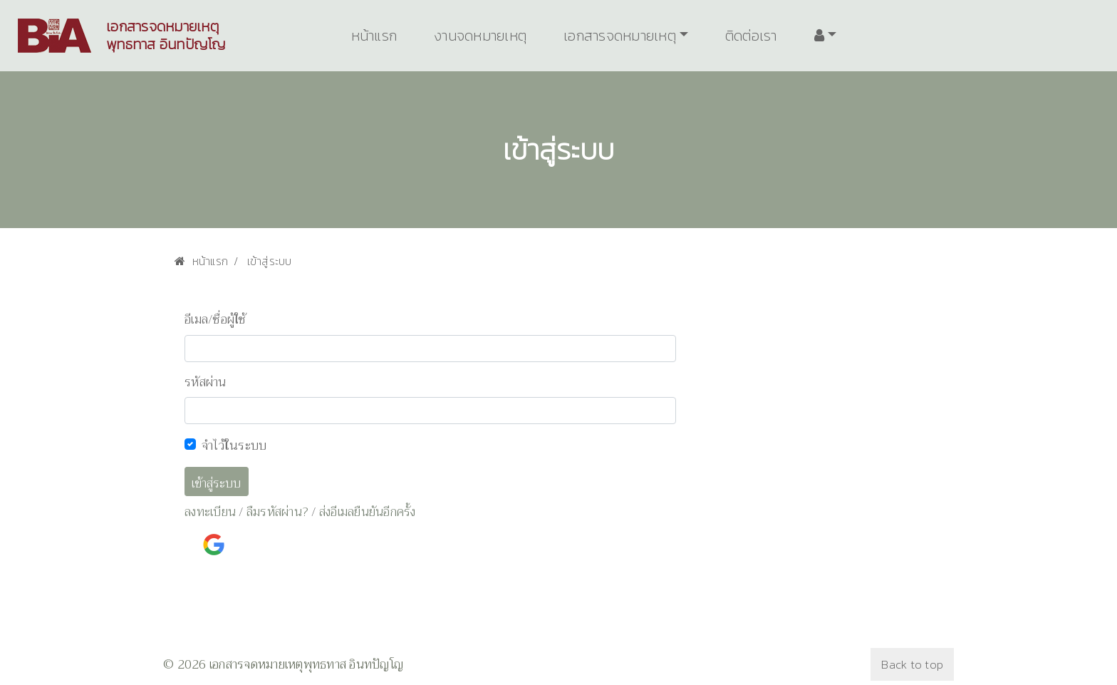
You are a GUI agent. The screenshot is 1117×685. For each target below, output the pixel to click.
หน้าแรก (374, 35)
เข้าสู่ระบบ (216, 483)
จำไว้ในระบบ (234, 445)
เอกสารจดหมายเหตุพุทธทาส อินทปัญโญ (166, 35)
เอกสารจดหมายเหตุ (619, 35)
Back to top (912, 664)
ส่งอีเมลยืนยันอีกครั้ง (367, 512)
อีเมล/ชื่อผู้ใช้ (215, 320)
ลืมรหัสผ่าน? (277, 512)
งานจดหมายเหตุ (480, 35)
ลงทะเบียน (210, 512)
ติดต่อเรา (751, 35)
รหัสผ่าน (206, 383)
